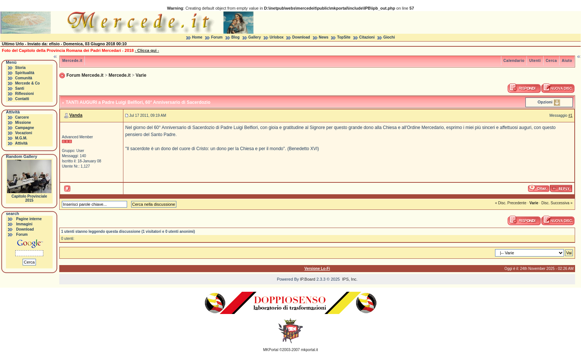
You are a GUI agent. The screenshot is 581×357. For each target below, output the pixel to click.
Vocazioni (23, 133)
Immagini (24, 224)
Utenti (535, 61)
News (323, 37)
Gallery (254, 37)
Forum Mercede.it (84, 75)
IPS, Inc (349, 279)
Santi (19, 88)
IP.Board (307, 279)
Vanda (75, 115)
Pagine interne (29, 219)
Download (301, 37)
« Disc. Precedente (511, 203)
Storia (20, 68)
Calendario (514, 61)
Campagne (24, 128)
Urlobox (277, 37)
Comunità (23, 78)
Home (197, 37)
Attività (21, 143)
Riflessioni (24, 94)
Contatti (22, 99)
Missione (23, 122)
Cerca (551, 61)
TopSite (344, 37)
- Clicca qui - (147, 50)
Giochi (389, 37)
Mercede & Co (27, 83)
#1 (570, 115)
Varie (141, 75)
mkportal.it (309, 350)
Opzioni (545, 102)
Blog (235, 37)
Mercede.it (72, 61)
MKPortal (270, 350)
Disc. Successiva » (556, 203)
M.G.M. (21, 138)
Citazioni (367, 37)
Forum (217, 37)
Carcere (22, 117)
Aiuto (567, 61)
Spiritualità (24, 73)
